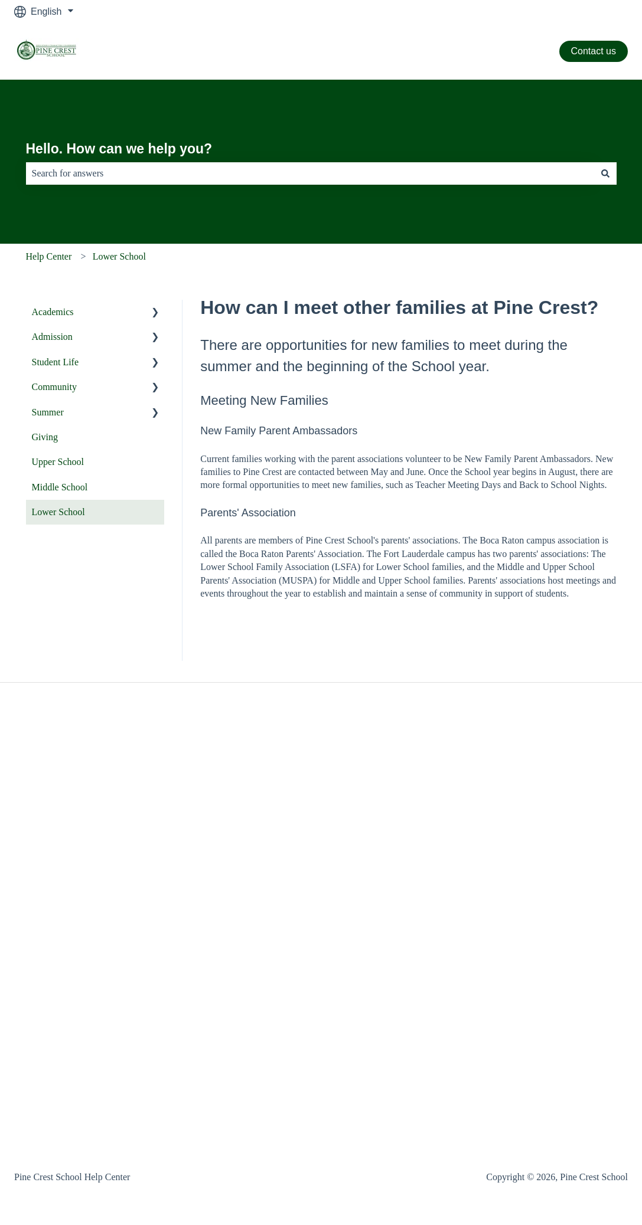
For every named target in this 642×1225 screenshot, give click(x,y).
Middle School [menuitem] (60, 487)
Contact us (593, 51)
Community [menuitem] (54, 387)
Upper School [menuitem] (58, 462)
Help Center (49, 256)
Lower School (119, 256)
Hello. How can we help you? (119, 148)
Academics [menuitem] (53, 312)
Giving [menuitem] (45, 437)
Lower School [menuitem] (58, 512)
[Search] (605, 173)
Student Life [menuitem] (55, 362)
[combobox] (310, 173)
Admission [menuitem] (52, 337)
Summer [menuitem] (48, 412)
